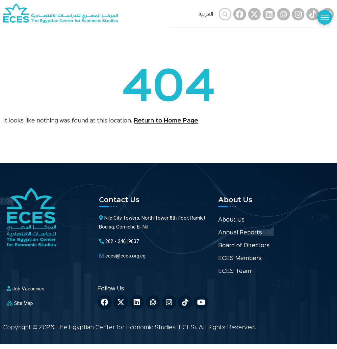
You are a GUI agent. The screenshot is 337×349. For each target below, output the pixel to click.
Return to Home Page (166, 121)
